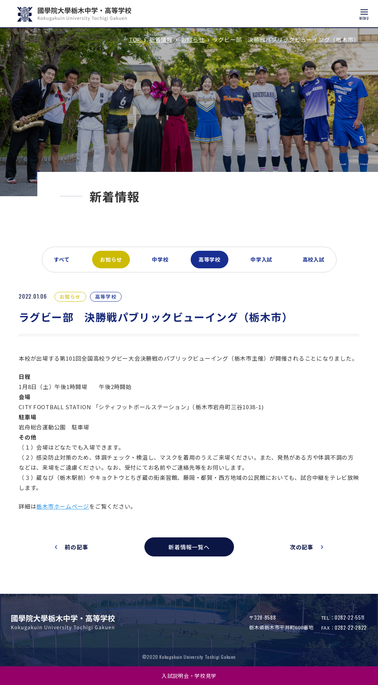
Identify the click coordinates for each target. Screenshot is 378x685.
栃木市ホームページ (62, 506)
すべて (62, 259)
